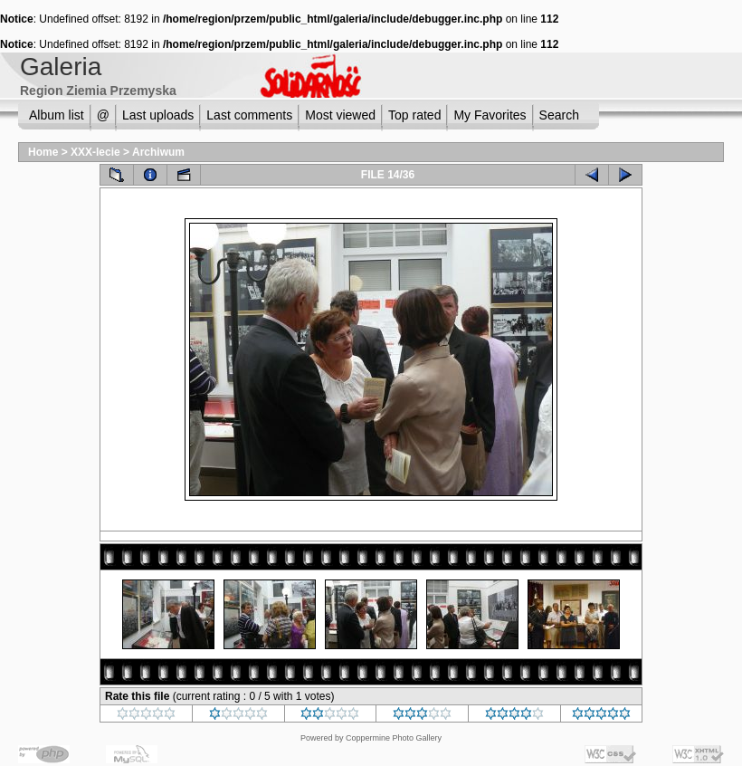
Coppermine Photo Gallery (394, 737)
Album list (56, 115)
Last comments (249, 115)
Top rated (414, 115)
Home (43, 152)
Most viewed (340, 115)
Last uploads (158, 115)
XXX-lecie (95, 152)
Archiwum (158, 152)
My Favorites (489, 115)
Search (559, 115)
